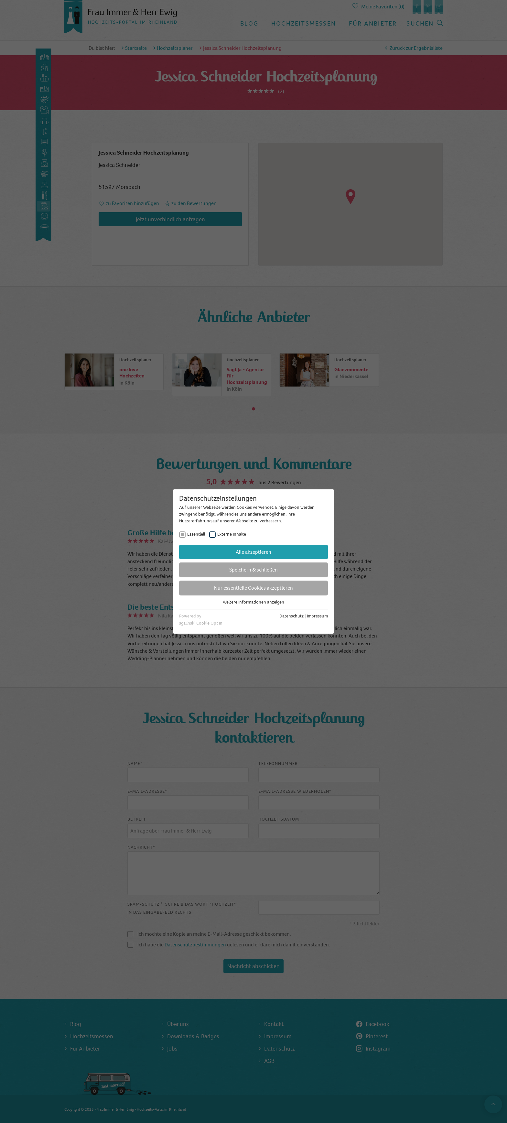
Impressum (317, 616)
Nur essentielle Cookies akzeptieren (253, 587)
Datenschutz (291, 616)
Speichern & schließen (253, 569)
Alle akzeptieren (253, 552)
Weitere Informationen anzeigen (253, 602)
